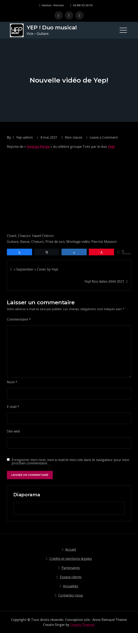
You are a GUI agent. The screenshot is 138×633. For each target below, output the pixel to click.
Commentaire (19, 319)
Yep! (111, 146)
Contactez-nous (70, 595)
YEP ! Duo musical (52, 27)
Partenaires (70, 567)
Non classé (73, 137)
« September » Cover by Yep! (36, 269)
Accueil (70, 549)
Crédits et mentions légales (70, 558)
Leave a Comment (103, 137)
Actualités (70, 586)
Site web (13, 431)
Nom (12, 382)
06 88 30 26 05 (81, 5)
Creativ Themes (82, 624)
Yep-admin (24, 137)
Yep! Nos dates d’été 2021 (104, 281)
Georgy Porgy (38, 146)
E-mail (13, 406)
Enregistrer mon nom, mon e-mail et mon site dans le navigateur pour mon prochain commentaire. (70, 461)
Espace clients (71, 577)
